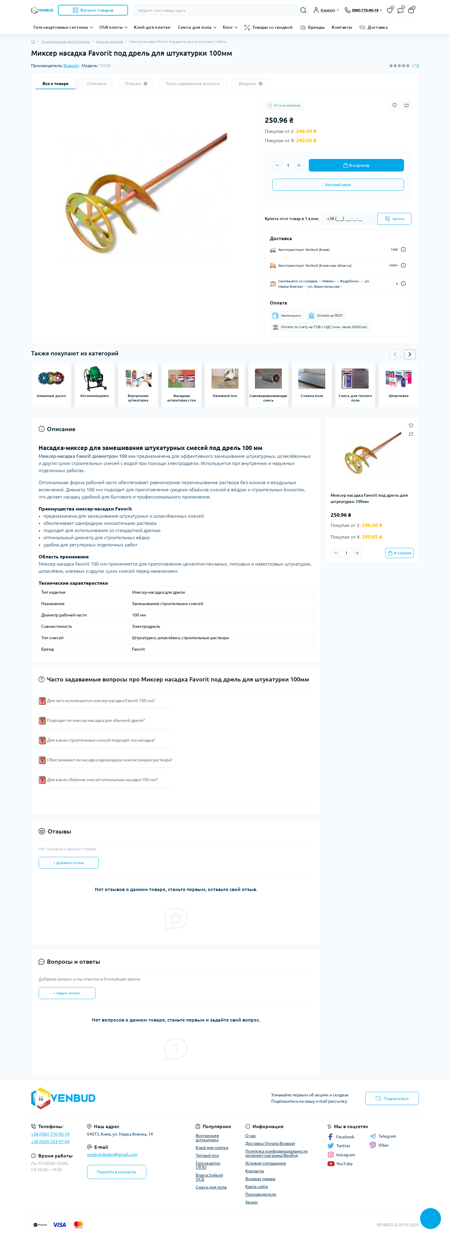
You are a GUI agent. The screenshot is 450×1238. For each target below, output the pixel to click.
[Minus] (277, 165)
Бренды (316, 27)
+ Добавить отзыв (68, 863)
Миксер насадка (109, 41)
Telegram (383, 1136)
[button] (410, 354)
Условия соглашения (265, 1163)
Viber (379, 1145)
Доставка (377, 27)
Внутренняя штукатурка (207, 1137)
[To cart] (399, 553)
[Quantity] (288, 165)
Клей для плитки (152, 27)
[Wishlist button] (394, 105)
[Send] (394, 219)
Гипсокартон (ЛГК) (208, 1165)
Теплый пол (207, 1155)
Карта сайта (256, 1186)
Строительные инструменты (65, 41)
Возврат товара (260, 1178)
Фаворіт (71, 65)
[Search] (303, 10)
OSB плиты (111, 27)
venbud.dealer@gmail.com (112, 1154)
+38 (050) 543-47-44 (50, 1141)
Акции (251, 1202)
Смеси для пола (195, 27)
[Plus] (299, 165)
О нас (250, 1135)
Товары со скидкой (273, 27)
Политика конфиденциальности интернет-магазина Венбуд (276, 1153)
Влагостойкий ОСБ (209, 1177)
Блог (228, 27)
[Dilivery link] (403, 249)
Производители (260, 1194)
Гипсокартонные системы (61, 27)
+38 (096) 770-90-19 (50, 1134)
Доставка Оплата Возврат (270, 1143)
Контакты (342, 27)
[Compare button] (406, 105)
